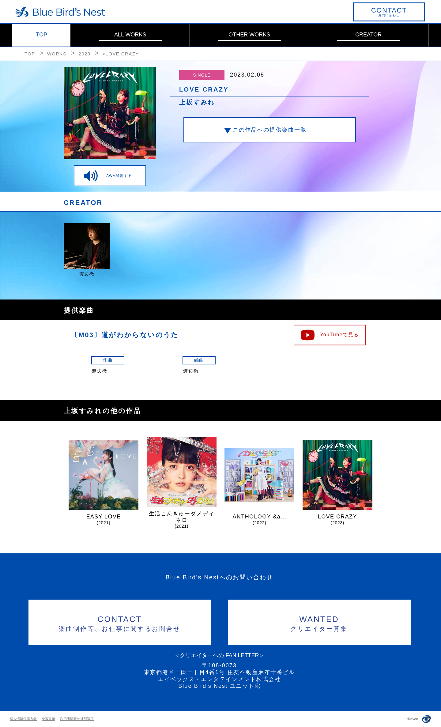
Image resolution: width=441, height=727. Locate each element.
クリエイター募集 (319, 622)
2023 (84, 53)
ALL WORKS (130, 35)
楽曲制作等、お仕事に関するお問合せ (120, 622)
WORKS (57, 53)
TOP (41, 35)
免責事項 (48, 719)
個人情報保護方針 (23, 719)
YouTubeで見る (339, 334)
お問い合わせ (389, 11)
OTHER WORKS (249, 35)
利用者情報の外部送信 (77, 719)
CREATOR (368, 35)
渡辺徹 (100, 371)
